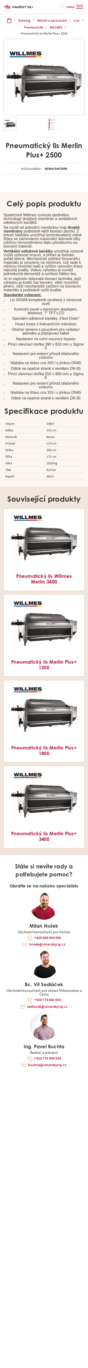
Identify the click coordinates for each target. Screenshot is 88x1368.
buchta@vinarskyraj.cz (47, 1065)
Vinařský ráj (9, 20)
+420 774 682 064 (47, 1000)
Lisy (77, 20)
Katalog (24, 20)
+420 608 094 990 (47, 938)
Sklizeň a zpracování (52, 20)
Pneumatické (33, 27)
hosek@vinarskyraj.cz (47, 944)
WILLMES (56, 27)
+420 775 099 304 (47, 1058)
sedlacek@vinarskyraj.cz (47, 1007)
